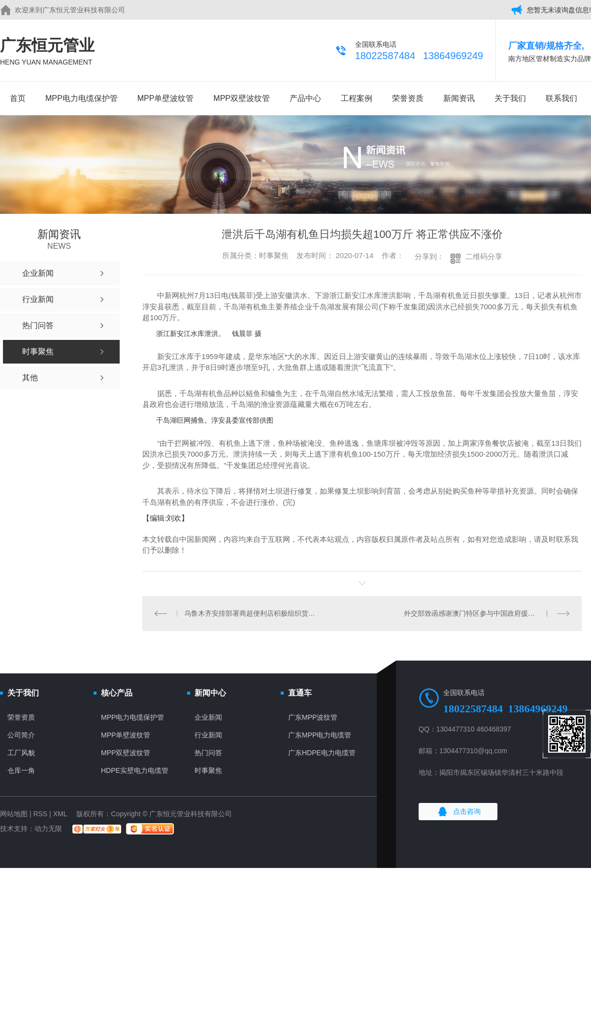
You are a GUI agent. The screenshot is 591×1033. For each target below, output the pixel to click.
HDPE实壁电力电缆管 (134, 770)
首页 (18, 98)
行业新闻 (208, 735)
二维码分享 (483, 256)
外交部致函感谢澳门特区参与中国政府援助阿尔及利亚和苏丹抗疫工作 (487, 613)
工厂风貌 (21, 753)
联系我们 (561, 98)
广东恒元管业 (47, 51)
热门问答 (208, 753)
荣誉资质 (408, 98)
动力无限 (48, 829)
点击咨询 (467, 811)
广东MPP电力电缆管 (319, 735)
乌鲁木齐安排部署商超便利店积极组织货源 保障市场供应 (252, 613)
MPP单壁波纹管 (165, 98)
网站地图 (14, 814)
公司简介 (21, 735)
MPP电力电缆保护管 (81, 98)
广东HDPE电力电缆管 (322, 753)
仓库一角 (21, 770)
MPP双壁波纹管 (241, 98)
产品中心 (305, 98)
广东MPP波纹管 (312, 717)
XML (60, 814)
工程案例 (356, 98)
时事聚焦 (208, 770)
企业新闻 (208, 717)
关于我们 (510, 98)
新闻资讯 (459, 98)
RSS (40, 814)
